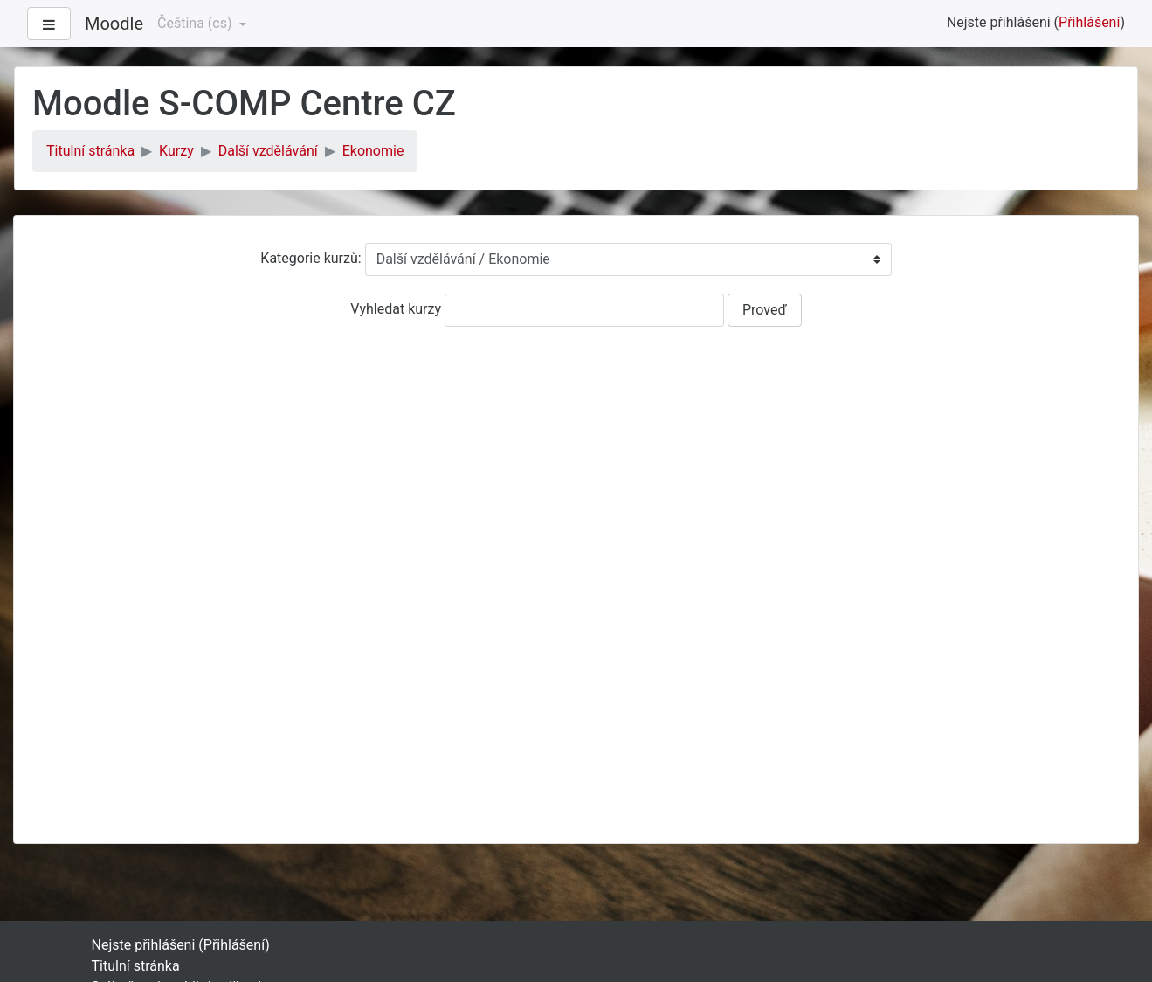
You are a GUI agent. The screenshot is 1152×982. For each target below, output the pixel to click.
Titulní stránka (90, 150)
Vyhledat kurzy (395, 309)
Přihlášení (1089, 22)
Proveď (764, 309)
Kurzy (176, 150)
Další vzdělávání (268, 150)
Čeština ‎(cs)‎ (196, 23)
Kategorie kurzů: (310, 258)
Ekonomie (373, 150)
